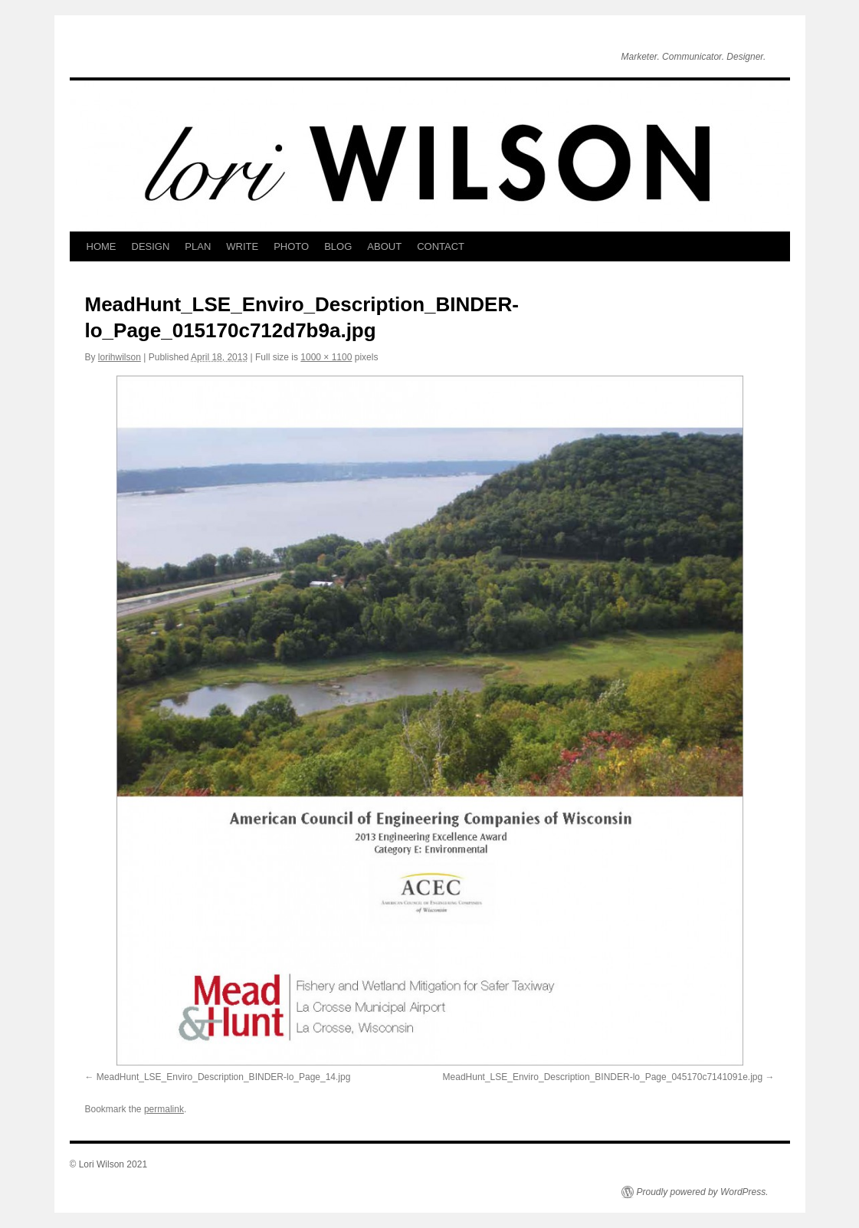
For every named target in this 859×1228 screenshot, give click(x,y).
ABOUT (384, 246)
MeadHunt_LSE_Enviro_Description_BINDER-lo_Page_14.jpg (224, 1077)
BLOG (338, 246)
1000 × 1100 (326, 357)
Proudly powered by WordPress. (703, 1192)
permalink (164, 1109)
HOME (101, 246)
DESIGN (151, 246)
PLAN (198, 246)
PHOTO (291, 246)
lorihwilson (119, 357)
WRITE (242, 246)
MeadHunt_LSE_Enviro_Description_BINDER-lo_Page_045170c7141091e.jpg (603, 1077)
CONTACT (440, 246)
